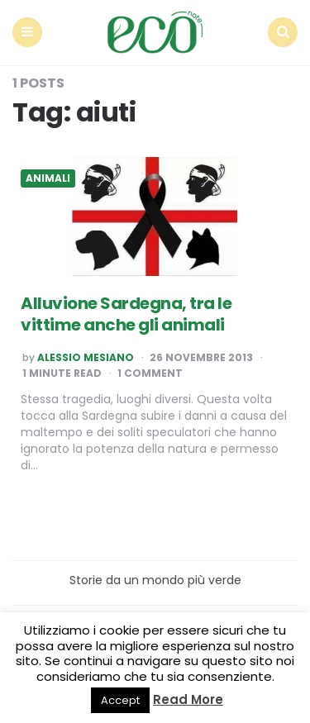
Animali (48, 178)
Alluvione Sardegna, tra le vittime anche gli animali (126, 314)
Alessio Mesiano (85, 358)
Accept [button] (120, 700)
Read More (188, 699)
